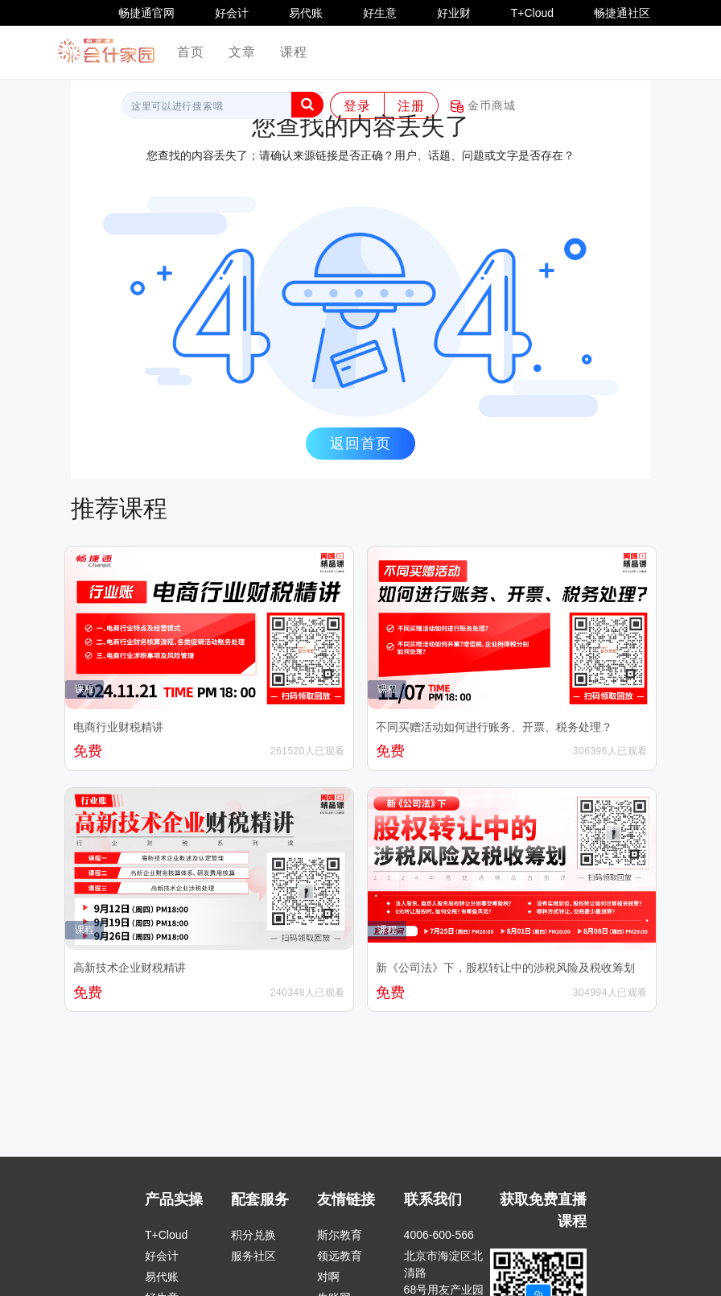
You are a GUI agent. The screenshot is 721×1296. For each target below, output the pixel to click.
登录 (357, 106)
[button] (307, 105)
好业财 (454, 12)
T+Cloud (532, 12)
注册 (411, 106)
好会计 (232, 12)
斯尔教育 (339, 1234)
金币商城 (483, 106)
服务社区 (253, 1255)
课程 (293, 52)
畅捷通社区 (622, 12)
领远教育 (339, 1255)
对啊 (328, 1276)
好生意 (380, 12)
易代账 (306, 12)
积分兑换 (253, 1234)
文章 (242, 52)
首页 (196, 51)
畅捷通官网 (146, 12)
